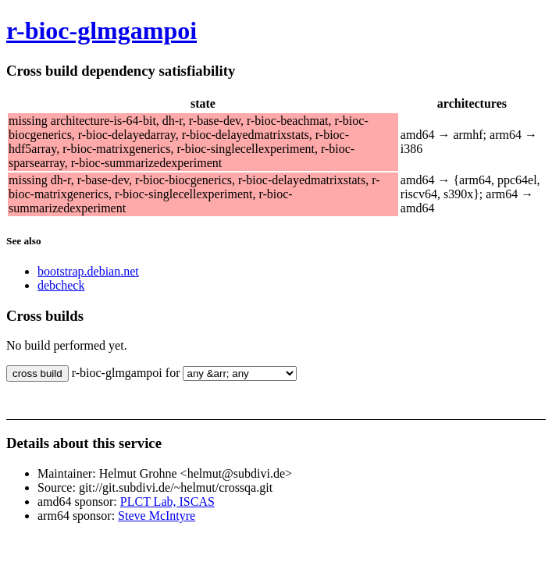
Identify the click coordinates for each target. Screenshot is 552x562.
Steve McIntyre (156, 515)
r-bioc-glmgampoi (101, 30)
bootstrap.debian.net (88, 271)
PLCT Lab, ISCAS (167, 501)
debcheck (60, 285)
